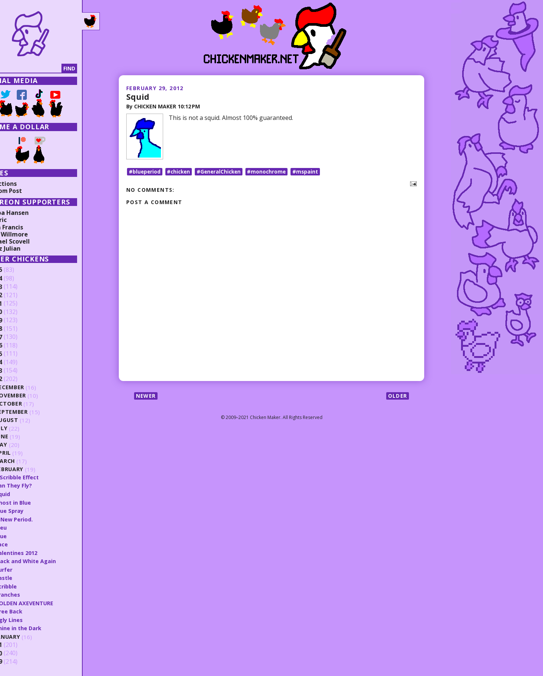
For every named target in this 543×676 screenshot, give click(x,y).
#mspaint (311, 173)
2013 (17, 370)
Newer (146, 398)
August (28, 420)
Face (23, 543)
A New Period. (36, 518)
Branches (29, 593)
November (33, 396)
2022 (17, 295)
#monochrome (271, 173)
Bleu (23, 526)
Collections (22, 184)
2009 (17, 660)
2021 (17, 303)
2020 (17, 312)
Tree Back (31, 609)
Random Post (25, 191)
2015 (17, 353)
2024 (17, 278)
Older (397, 398)
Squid (137, 96)
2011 (17, 643)
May (23, 445)
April (24, 453)
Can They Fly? (36, 485)
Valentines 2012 (39, 551)
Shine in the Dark (40, 626)
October (30, 404)
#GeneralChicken (222, 173)
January (30, 635)
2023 (17, 286)
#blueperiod (145, 173)
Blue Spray (32, 510)
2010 (17, 651)
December (32, 387)
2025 (17, 270)
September (33, 412)
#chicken (180, 173)
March (27, 461)
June (23, 437)
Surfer (26, 568)
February (31, 469)
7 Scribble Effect (40, 477)
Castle (26, 576)
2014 (17, 362)
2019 (17, 320)
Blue (23, 535)
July (23, 428)
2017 (17, 337)
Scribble (28, 584)
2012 (17, 379)
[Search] (44, 68)
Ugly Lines (31, 618)
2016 (17, 345)
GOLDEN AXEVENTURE (47, 601)
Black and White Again (48, 560)
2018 (17, 329)
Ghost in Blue (35, 502)
